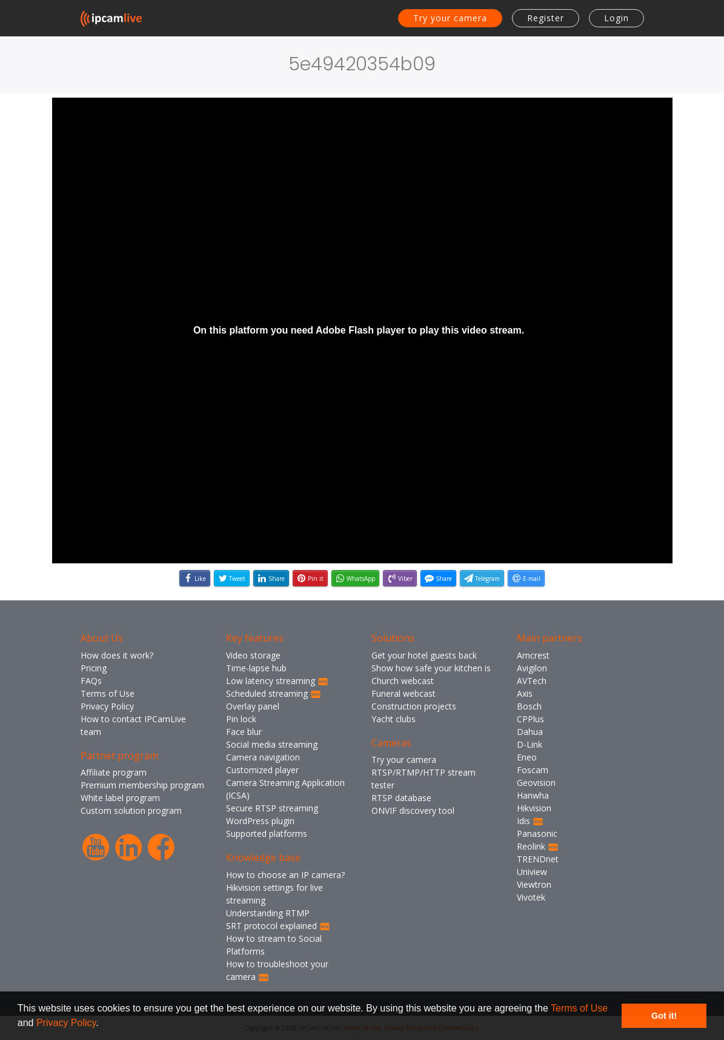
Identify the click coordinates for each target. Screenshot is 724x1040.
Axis (525, 693)
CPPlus (530, 719)
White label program (120, 797)
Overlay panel (252, 706)
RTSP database (401, 797)
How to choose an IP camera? (285, 875)
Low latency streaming (277, 680)
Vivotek (531, 897)
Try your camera (450, 18)
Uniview (532, 871)
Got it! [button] (664, 1016)
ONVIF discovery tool (412, 810)
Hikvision (534, 808)
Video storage (253, 655)
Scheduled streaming (273, 693)
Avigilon (532, 668)
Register (545, 18)
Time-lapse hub (256, 668)
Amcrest (533, 655)
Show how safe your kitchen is (431, 668)
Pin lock (241, 719)
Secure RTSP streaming (272, 808)
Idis (530, 821)
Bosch (529, 706)
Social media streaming (271, 744)
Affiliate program (114, 772)
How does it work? (117, 655)
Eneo (527, 757)
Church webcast (402, 680)
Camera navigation (263, 757)
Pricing (94, 668)
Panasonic (537, 833)
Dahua (530, 731)
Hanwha (533, 795)
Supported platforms (266, 833)
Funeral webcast (403, 693)
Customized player (262, 770)
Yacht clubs (393, 719)
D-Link (529, 744)
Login (616, 18)
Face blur (244, 731)
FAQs (91, 680)
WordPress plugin (260, 821)
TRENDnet (538, 859)
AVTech (531, 680)
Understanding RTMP (268, 913)
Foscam (532, 770)
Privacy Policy (66, 1023)
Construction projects (413, 706)
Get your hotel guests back (424, 655)
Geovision (536, 782)
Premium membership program (142, 785)
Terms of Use (579, 1008)
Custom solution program (131, 810)
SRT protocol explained (278, 925)
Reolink (538, 846)
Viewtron (534, 884)
